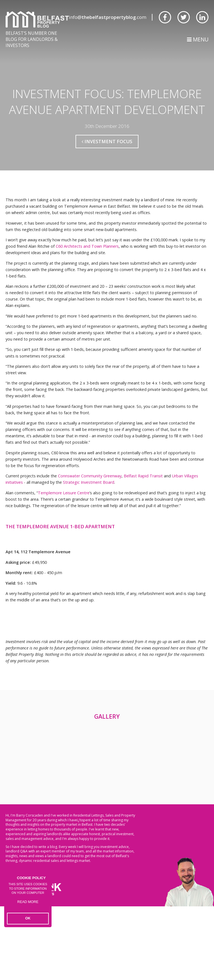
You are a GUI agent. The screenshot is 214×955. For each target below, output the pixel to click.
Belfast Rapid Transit (143, 499)
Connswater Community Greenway (89, 499)
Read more (28, 905)
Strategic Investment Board (88, 505)
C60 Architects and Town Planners (87, 269)
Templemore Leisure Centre (63, 516)
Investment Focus (107, 165)
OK (28, 919)
